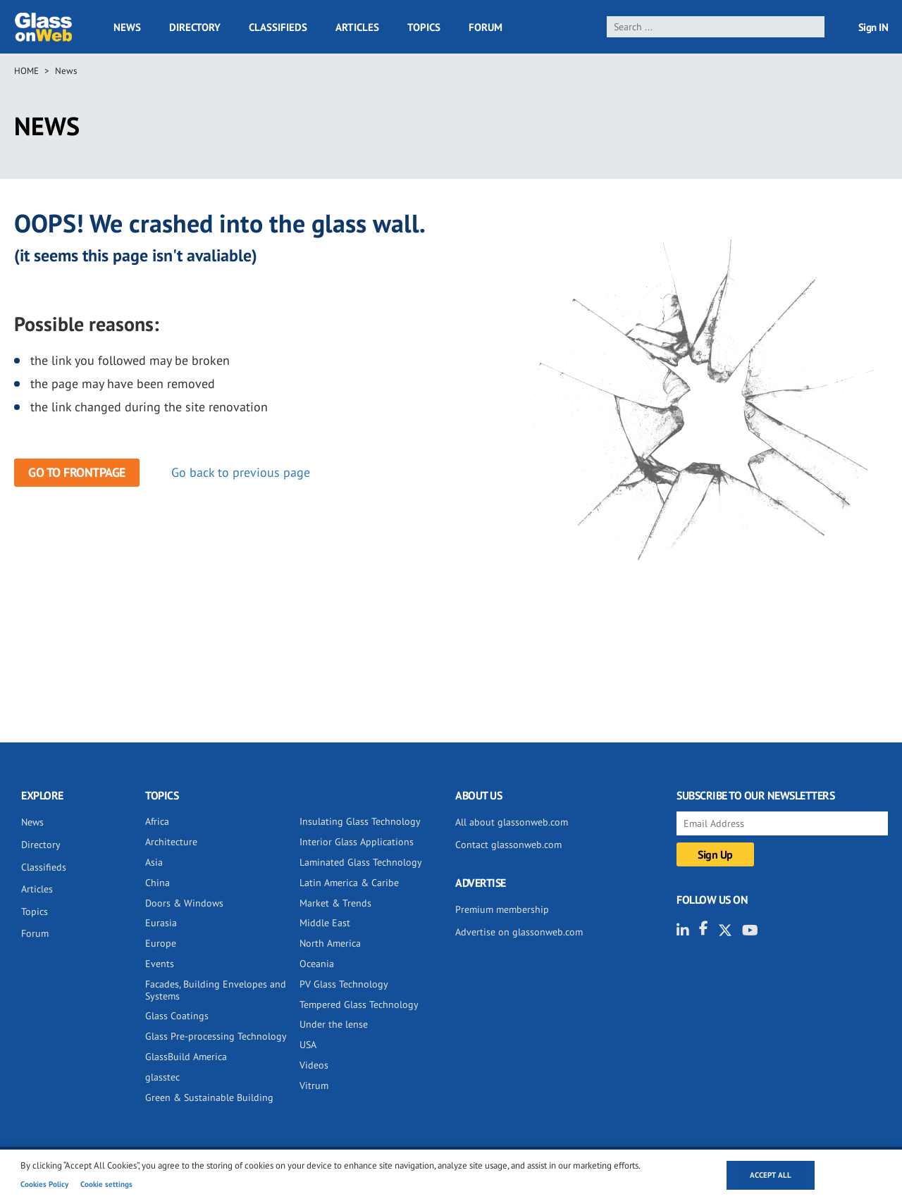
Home (26, 71)
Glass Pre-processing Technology (216, 1036)
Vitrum (313, 1085)
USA (307, 1044)
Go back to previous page (240, 472)
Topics (423, 27)
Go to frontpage (76, 472)
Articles (357, 27)
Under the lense (333, 1024)
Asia (154, 862)
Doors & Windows (184, 903)
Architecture (171, 841)
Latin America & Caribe (349, 882)
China (157, 882)
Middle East (324, 922)
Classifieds (278, 27)
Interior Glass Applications (356, 841)
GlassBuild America (186, 1056)
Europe (160, 943)
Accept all (770, 1175)
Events (159, 963)
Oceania (316, 963)
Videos (313, 1065)
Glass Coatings (177, 1015)
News (127, 27)
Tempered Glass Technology (359, 1004)
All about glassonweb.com (511, 822)
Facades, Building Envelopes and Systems (215, 990)
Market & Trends (335, 903)
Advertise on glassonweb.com (519, 932)
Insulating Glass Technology (360, 821)
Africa (157, 821)
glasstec (162, 1077)
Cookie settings (106, 1184)
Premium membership (502, 909)
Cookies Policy (44, 1184)
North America (330, 943)
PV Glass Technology (343, 984)
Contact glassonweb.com (508, 844)
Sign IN (873, 27)
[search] (715, 26)
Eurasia (161, 922)
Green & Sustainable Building (209, 1097)
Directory (195, 27)
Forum (485, 27)
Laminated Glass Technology (360, 862)
